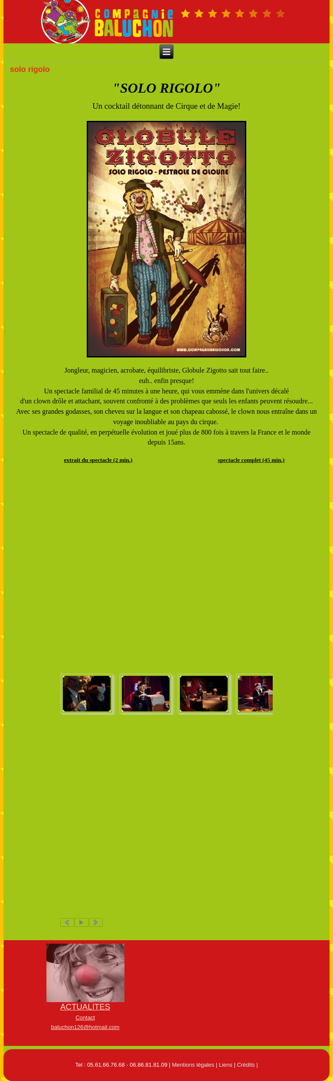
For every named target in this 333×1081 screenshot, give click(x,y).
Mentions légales (193, 1065)
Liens (225, 1065)
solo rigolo (30, 69)
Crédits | (247, 1065)
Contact (85, 1017)
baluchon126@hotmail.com (85, 1027)
